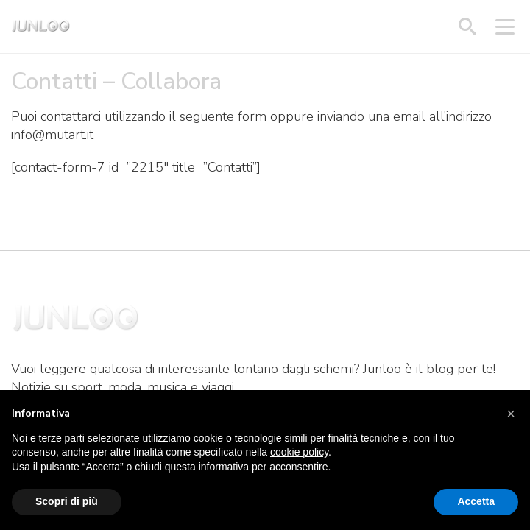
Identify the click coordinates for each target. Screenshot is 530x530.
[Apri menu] (505, 26)
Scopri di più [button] (66, 501)
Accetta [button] (476, 501)
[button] (511, 413)
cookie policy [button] (299, 452)
